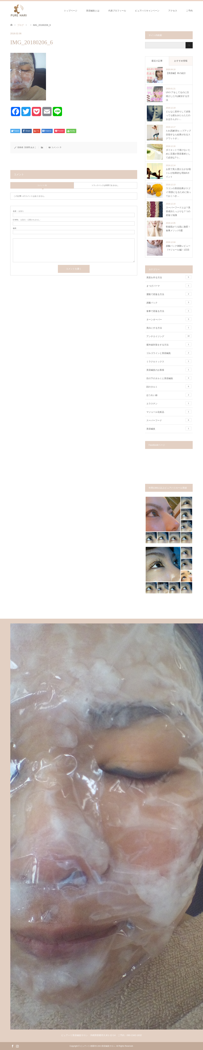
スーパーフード (168, 420)
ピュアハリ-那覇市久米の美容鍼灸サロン (97, 1046)
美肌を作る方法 (168, 277)
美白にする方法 (168, 327)
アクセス (172, 10)
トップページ (70, 10)
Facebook (12, 1046)
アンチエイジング (168, 336)
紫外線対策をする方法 (168, 344)
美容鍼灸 (168, 428)
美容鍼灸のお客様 (168, 370)
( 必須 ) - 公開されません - (27, 220)
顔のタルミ (168, 386)
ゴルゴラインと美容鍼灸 (168, 353)
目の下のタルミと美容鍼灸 (168, 378)
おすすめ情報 (180, 60)
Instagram (17, 1046)
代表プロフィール (117, 10)
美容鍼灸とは (92, 10)
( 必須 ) (18, 211)
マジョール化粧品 (168, 412)
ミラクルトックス (168, 361)
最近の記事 (157, 60)
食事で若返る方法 (168, 311)
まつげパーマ (168, 285)
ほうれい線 (168, 395)
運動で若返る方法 (168, 294)
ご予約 (189, 10)
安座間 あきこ (30, 147)
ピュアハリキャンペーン (147, 10)
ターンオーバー (168, 319)
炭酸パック (168, 302)
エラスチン (168, 403)
